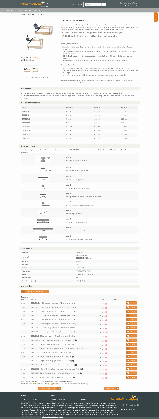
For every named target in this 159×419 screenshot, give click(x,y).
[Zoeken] (104, 4)
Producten (9, 10)
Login (73, 4)
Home (18, 10)
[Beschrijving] (77, 342)
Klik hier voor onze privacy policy (52, 417)
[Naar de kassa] (111, 390)
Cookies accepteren (131, 405)
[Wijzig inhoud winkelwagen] (49, 390)
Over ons (27, 10)
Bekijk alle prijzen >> (28, 60)
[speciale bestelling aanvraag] (106, 305)
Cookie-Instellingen (129, 409)
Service (37, 10)
